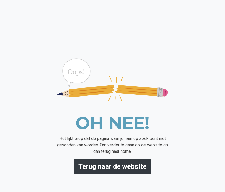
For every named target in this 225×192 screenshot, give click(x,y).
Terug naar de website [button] (112, 166)
